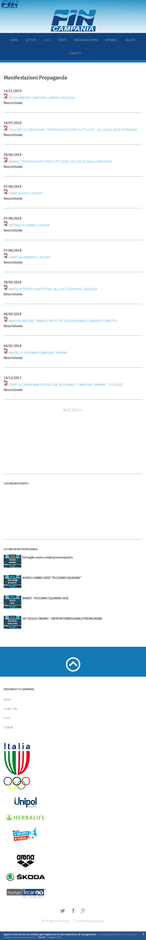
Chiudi (41, 937)
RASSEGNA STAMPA (86, 40)
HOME (14, 40)
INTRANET (111, 40)
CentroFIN (10, 709)
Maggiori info (54, 937)
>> (80, 410)
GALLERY (130, 40)
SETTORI (30, 40)
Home (7, 699)
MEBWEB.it (98, 921)
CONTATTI (75, 53)
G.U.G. (47, 40)
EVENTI (62, 40)
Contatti (8, 727)
